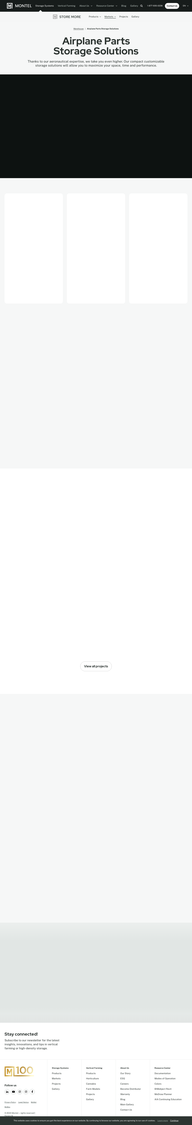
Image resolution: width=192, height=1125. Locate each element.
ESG (122, 1078)
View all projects (96, 666)
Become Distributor (130, 1089)
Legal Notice (23, 1102)
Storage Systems (44, 5)
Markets (110, 16)
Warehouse (78, 29)
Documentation (163, 1073)
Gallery (134, 5)
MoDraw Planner (163, 1094)
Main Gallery (127, 1104)
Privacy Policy (10, 1102)
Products (95, 16)
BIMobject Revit (163, 1089)
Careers (124, 1083)
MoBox (7, 1107)
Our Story (125, 1073)
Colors (158, 1083)
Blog (123, 5)
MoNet (33, 1102)
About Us (85, 5)
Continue (174, 1120)
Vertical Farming (66, 5)
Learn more (163, 1120)
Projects (123, 16)
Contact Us (172, 6)
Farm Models (93, 1089)
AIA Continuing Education (168, 1099)
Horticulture (92, 1078)
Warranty (125, 1094)
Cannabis (91, 1083)
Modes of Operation (165, 1078)
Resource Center (106, 5)
